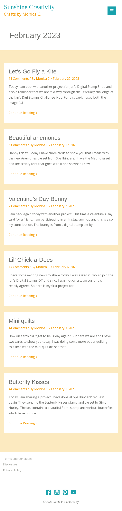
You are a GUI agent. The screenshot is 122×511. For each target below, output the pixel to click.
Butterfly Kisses (29, 382)
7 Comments (18, 206)
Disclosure (11, 464)
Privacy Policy (13, 470)
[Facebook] (49, 491)
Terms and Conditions (18, 459)
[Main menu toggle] (111, 10)
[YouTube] (73, 491)
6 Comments (18, 145)
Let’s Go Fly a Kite (33, 72)
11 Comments (19, 79)
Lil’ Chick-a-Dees (31, 260)
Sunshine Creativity (31, 7)
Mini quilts (22, 321)
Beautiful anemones (35, 138)
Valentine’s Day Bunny (38, 199)
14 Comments (19, 267)
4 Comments (18, 328)
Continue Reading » (23, 113)
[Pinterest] (65, 491)
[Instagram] (57, 491)
